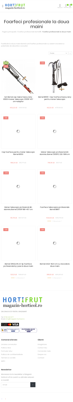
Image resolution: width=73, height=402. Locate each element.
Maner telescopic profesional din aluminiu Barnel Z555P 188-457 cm (18, 208)
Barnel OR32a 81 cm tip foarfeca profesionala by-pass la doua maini (18, 265)
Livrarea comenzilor (9, 344)
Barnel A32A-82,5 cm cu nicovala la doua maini (55, 265)
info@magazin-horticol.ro (15, 319)
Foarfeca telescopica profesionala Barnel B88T (54, 208)
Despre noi (42, 354)
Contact (41, 358)
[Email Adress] (18, 384)
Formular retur (6, 351)
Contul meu (42, 348)
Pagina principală (9, 32)
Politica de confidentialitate (12, 354)
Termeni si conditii (8, 358)
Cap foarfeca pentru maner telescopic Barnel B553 (18, 153)
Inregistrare (42, 344)
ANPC (3, 361)
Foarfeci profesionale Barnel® (29, 32)
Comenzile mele (44, 351)
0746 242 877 (9, 317)
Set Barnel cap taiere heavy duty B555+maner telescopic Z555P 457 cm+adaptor (18, 99)
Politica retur (6, 348)
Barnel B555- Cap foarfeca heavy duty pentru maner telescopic (54, 98)
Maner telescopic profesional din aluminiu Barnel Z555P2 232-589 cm (55, 153)
